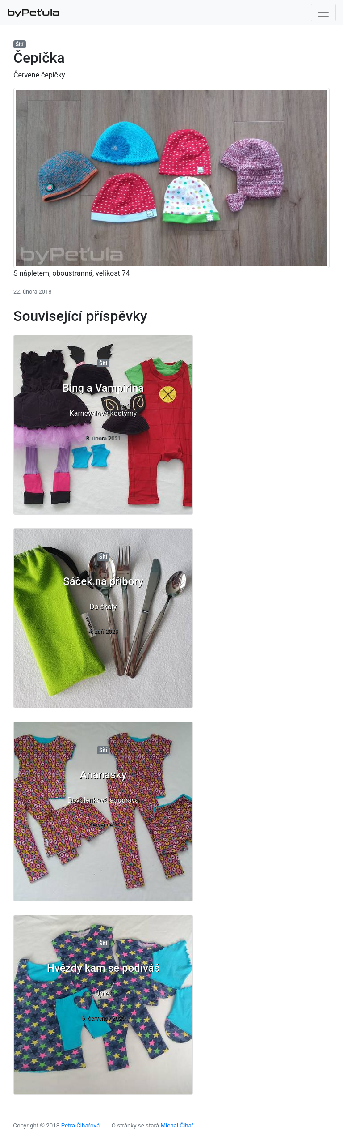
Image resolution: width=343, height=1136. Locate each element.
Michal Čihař (176, 1125)
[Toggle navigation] (323, 12)
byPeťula (33, 12)
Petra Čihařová (80, 1125)
